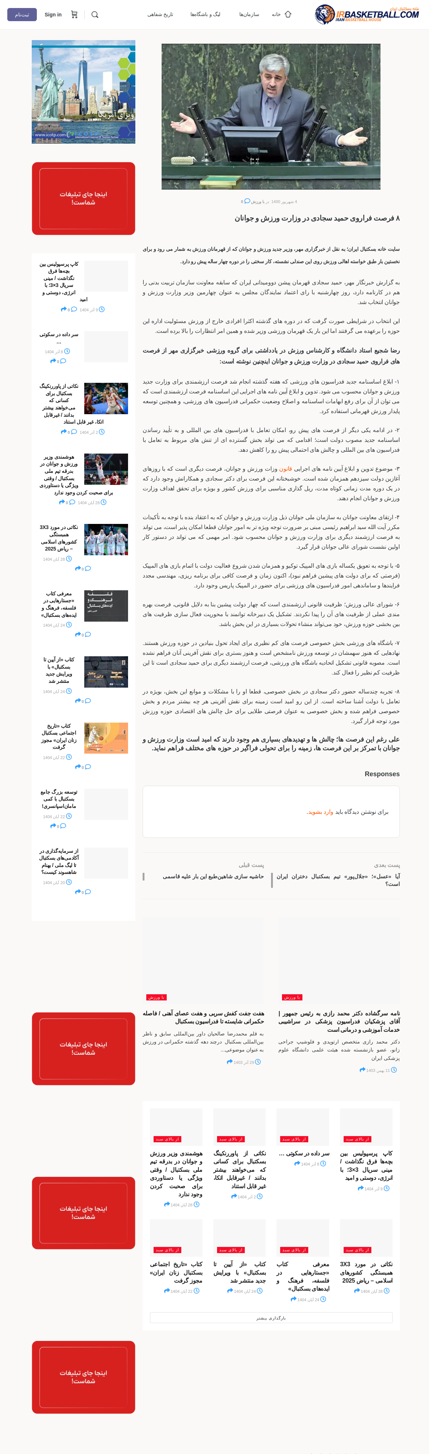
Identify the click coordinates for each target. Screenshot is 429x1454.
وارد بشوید (320, 812)
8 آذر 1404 (313, 1166)
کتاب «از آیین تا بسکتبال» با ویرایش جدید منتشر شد (239, 1274)
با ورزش (257, 201)
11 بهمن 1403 (381, 1072)
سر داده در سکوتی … (304, 1155)
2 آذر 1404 (250, 1199)
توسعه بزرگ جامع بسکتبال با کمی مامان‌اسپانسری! (59, 799)
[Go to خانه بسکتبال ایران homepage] (367, 14)
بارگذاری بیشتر (271, 1320)
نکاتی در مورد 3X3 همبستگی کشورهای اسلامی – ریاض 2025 (366, 1274)
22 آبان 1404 (185, 1293)
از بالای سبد (357, 1141)
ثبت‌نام (22, 15)
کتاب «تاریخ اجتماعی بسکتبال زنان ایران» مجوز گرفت (176, 1274)
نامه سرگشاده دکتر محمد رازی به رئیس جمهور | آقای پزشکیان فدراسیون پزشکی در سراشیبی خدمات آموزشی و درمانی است (339, 1023)
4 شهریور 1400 (284, 201)
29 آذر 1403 (247, 1064)
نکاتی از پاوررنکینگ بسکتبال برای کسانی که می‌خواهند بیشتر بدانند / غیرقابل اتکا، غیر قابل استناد (239, 1171)
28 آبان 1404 (185, 1207)
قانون (285, 469)
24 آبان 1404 (311, 1301)
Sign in (53, 15)
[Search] (95, 14)
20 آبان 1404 (57, 882)
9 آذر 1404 (377, 1191)
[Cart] (73, 14)
